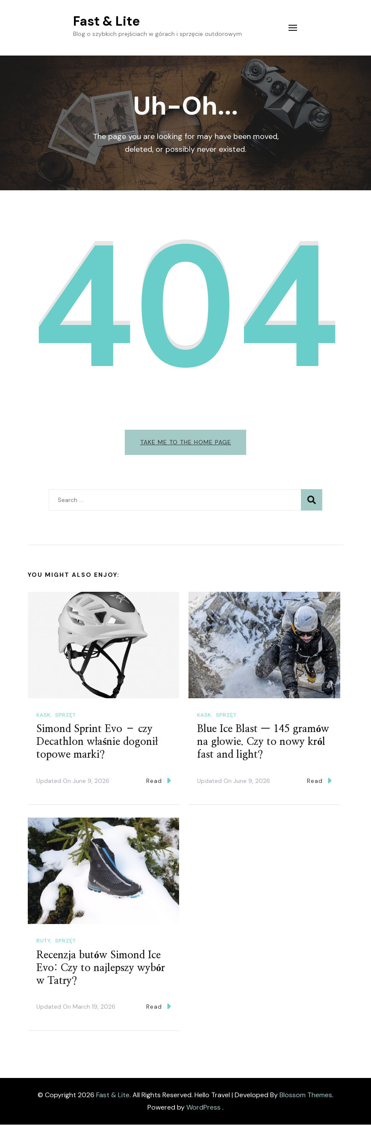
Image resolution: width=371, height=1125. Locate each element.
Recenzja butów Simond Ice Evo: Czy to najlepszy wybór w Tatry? (100, 968)
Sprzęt (65, 715)
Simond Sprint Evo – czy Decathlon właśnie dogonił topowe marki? (97, 742)
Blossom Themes (306, 1094)
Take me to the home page (185, 442)
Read (158, 781)
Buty (43, 941)
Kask (43, 715)
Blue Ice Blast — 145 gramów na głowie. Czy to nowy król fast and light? (263, 742)
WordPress (203, 1107)
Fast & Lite (106, 21)
